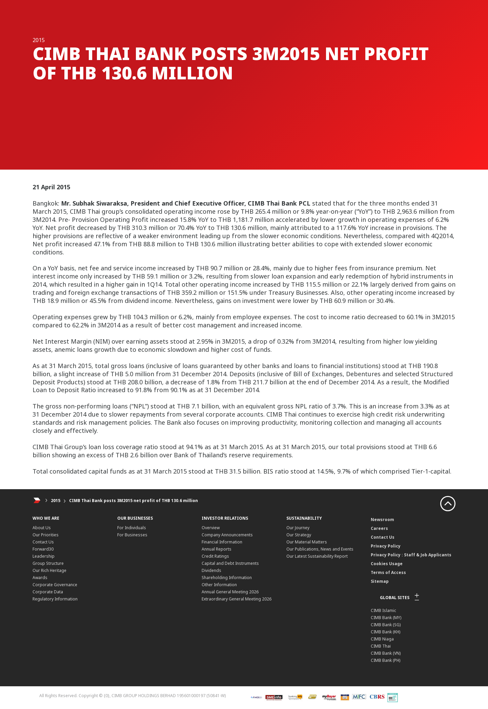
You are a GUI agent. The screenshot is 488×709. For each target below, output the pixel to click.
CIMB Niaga (382, 639)
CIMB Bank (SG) (386, 625)
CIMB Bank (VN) (386, 653)
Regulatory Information (55, 599)
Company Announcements (227, 535)
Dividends (211, 570)
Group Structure (48, 563)
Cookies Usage (387, 564)
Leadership (44, 556)
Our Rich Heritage (49, 570)
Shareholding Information (227, 577)
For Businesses (132, 535)
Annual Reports (216, 549)
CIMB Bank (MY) (386, 617)
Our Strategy (298, 535)
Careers (379, 528)
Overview (211, 528)
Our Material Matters (306, 542)
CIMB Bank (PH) (385, 660)
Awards (40, 577)
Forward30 (43, 549)
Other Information (219, 585)
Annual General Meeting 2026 (230, 592)
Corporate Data (48, 592)
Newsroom (382, 519)
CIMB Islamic (383, 610)
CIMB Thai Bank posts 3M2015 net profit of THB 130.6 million (133, 500)
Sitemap (380, 581)
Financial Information (222, 542)
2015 (55, 500)
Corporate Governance (55, 585)
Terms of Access (388, 572)
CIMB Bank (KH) (385, 632)
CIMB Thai (381, 646)
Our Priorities (46, 535)
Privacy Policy (386, 546)
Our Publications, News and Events (319, 549)
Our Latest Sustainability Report (317, 556)
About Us (42, 528)
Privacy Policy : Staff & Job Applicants (411, 555)
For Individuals (131, 528)
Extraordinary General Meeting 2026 (236, 599)
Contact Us (43, 542)
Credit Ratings (215, 556)
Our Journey (297, 528)
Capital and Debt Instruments (230, 563)
